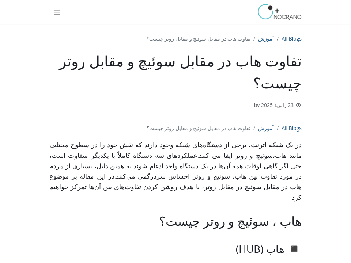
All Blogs (292, 38)
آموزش (266, 38)
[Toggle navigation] (57, 12)
